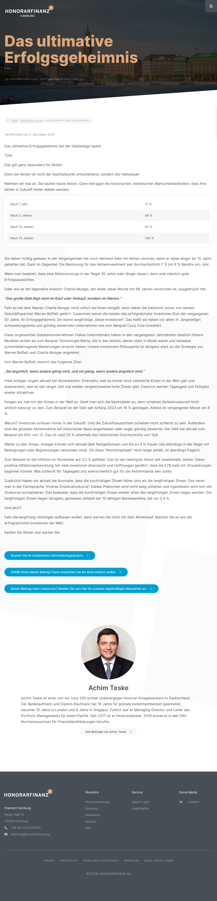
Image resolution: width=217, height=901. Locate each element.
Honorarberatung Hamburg (97, 805)
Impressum (131, 860)
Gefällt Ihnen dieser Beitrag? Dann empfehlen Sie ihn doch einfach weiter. (63, 572)
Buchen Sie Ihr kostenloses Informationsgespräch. (47, 555)
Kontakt (90, 821)
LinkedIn (189, 802)
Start (14, 120)
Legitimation (140, 808)
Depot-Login (140, 802)
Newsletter (93, 815)
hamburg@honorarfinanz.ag (27, 834)
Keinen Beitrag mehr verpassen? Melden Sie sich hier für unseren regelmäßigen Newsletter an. (79, 588)
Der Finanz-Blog (32, 120)
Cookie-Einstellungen (158, 860)
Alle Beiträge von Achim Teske (106, 731)
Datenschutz (69, 860)
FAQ (88, 828)
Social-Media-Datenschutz (101, 860)
